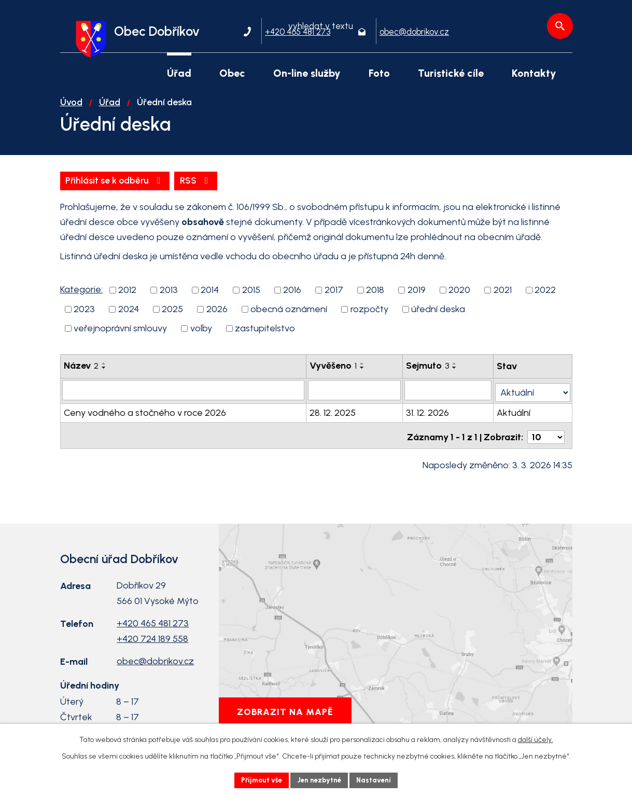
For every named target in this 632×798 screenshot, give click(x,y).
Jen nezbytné (320, 779)
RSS (82, 188)
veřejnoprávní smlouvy (120, 336)
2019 (417, 298)
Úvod (71, 109)
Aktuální (514, 419)
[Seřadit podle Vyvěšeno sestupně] (363, 376)
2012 (127, 298)
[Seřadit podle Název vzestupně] (104, 372)
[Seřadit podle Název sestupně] (104, 376)
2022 (545, 298)
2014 (210, 298)
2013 (169, 298)
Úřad (109, 109)
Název (81, 374)
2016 (292, 298)
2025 (172, 317)
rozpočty (369, 317)
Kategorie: (81, 297)
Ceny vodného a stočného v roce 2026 (145, 419)
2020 (459, 298)
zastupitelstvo (265, 336)
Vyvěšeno (333, 374)
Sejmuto (428, 374)
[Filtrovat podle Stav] (533, 397)
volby (201, 336)
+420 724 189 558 (152, 642)
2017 (334, 298)
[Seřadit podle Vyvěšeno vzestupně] (363, 372)
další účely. (535, 738)
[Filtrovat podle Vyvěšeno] (355, 398)
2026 (217, 317)
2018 (375, 298)
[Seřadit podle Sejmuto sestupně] (455, 376)
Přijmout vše (258, 779)
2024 (128, 317)
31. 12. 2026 (428, 419)
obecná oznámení (288, 317)
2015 (251, 298)
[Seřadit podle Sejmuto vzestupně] (455, 372)
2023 (84, 317)
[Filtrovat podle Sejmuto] (448, 398)
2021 (503, 298)
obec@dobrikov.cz (155, 664)
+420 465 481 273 (153, 626)
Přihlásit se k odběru (167, 188)
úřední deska (438, 317)
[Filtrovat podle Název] (183, 398)
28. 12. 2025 (333, 419)
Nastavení (378, 779)
